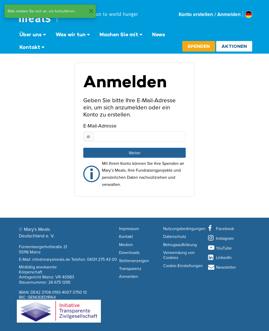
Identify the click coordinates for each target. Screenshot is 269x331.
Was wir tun (71, 34)
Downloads (129, 252)
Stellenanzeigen (134, 260)
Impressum (129, 228)
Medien (126, 244)
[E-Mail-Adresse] (139, 136)
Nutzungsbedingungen (184, 228)
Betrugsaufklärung (180, 244)
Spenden (199, 46)
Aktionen (234, 46)
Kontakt (29, 47)
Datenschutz (174, 236)
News (158, 34)
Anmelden (128, 276)
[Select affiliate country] (248, 14)
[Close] (91, 11)
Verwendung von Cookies (179, 255)
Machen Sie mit (119, 34)
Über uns (30, 34)
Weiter (135, 153)
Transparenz (130, 268)
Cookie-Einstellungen (183, 265)
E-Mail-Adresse (100, 125)
